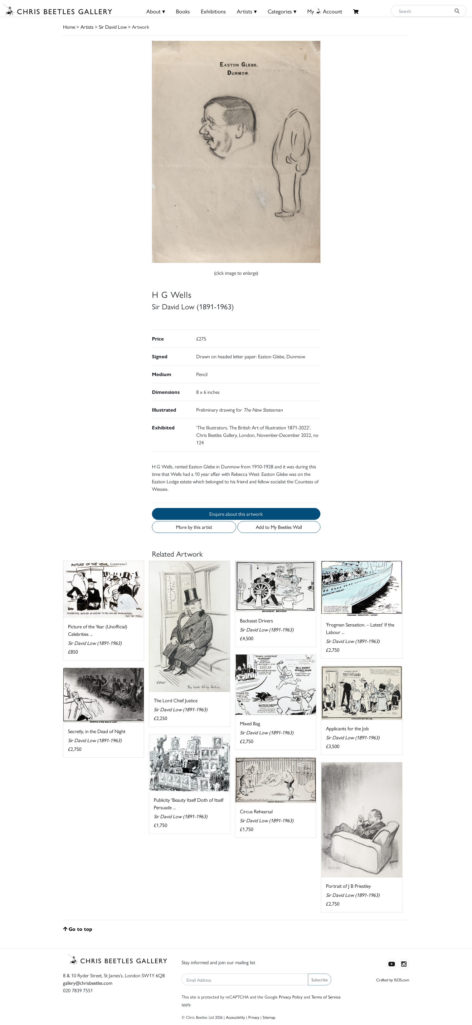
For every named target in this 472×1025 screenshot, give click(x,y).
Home (69, 26)
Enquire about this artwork (236, 513)
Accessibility (235, 1017)
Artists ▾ (247, 11)
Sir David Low (113, 26)
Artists (87, 26)
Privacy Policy (291, 997)
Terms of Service (326, 997)
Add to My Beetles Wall (279, 526)
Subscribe (319, 979)
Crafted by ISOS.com (392, 980)
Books (183, 11)
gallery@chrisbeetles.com (87, 982)
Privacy (253, 1017)
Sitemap (269, 1017)
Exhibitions (213, 11)
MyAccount (324, 11)
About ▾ (155, 11)
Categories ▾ (282, 11)
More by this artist (194, 526)
